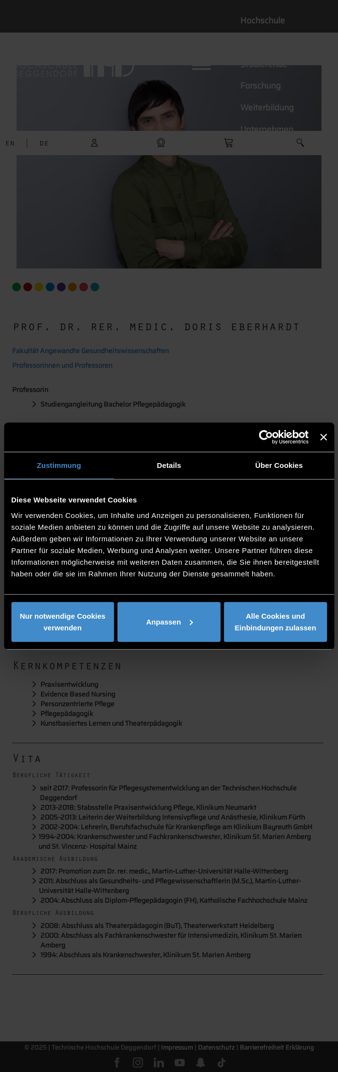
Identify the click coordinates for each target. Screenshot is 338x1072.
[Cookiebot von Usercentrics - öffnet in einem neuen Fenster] (266, 437)
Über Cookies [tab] (279, 465)
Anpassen (169, 621)
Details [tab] (169, 465)
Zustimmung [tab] (59, 465)
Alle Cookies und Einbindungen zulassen (276, 621)
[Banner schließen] (323, 437)
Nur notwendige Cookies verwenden (63, 621)
